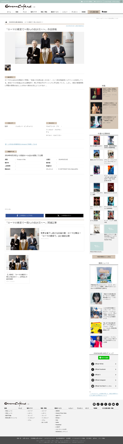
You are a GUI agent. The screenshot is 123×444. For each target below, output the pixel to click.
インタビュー (31, 417)
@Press (95, 438)
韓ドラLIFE (45, 422)
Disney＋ (58, 417)
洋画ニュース (8, 413)
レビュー (64, 12)
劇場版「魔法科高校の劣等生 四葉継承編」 (110, 146)
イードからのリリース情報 (78, 438)
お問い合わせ (26, 438)
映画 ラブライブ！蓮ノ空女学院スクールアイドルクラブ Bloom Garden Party (110, 237)
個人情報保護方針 (60, 438)
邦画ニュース (8, 411)
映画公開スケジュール (11, 417)
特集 (112, 408)
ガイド (87, 408)
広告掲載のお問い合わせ (36, 438)
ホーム (9, 12)
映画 (17, 12)
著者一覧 (19, 438)
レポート (30, 413)
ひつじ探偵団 (94, 220)
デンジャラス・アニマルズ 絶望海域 (110, 207)
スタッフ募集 (101, 438)
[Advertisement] (28, 106)
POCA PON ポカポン (96, 251)
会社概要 (68, 438)
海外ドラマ (34, 12)
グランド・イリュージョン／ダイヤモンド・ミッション (110, 161)
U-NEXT (58, 427)
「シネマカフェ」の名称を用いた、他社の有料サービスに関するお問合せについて (103, 394)
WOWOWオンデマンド (62, 431)
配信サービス (55, 12)
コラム (29, 420)
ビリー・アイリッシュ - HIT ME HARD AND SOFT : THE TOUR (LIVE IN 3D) (110, 178)
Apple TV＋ (59, 415)
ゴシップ (30, 415)
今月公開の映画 (94, 12)
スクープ (30, 411)
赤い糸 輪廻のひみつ (96, 146)
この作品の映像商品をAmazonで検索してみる (22, 144)
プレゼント (74, 12)
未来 (91, 175)
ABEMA (58, 411)
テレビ (25, 12)
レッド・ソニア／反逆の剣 (110, 221)
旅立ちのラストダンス (110, 193)
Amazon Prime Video (61, 413)
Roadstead (58, 424)
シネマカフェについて (49, 438)
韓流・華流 (44, 12)
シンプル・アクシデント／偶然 (96, 193)
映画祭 (84, 12)
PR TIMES (88, 438)
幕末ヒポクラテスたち (96, 160)
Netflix (57, 422)
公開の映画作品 (75, 26)
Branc (104, 12)
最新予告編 (8, 415)
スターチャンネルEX (61, 429)
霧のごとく (93, 234)
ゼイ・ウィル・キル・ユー (96, 207)
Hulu (57, 420)
